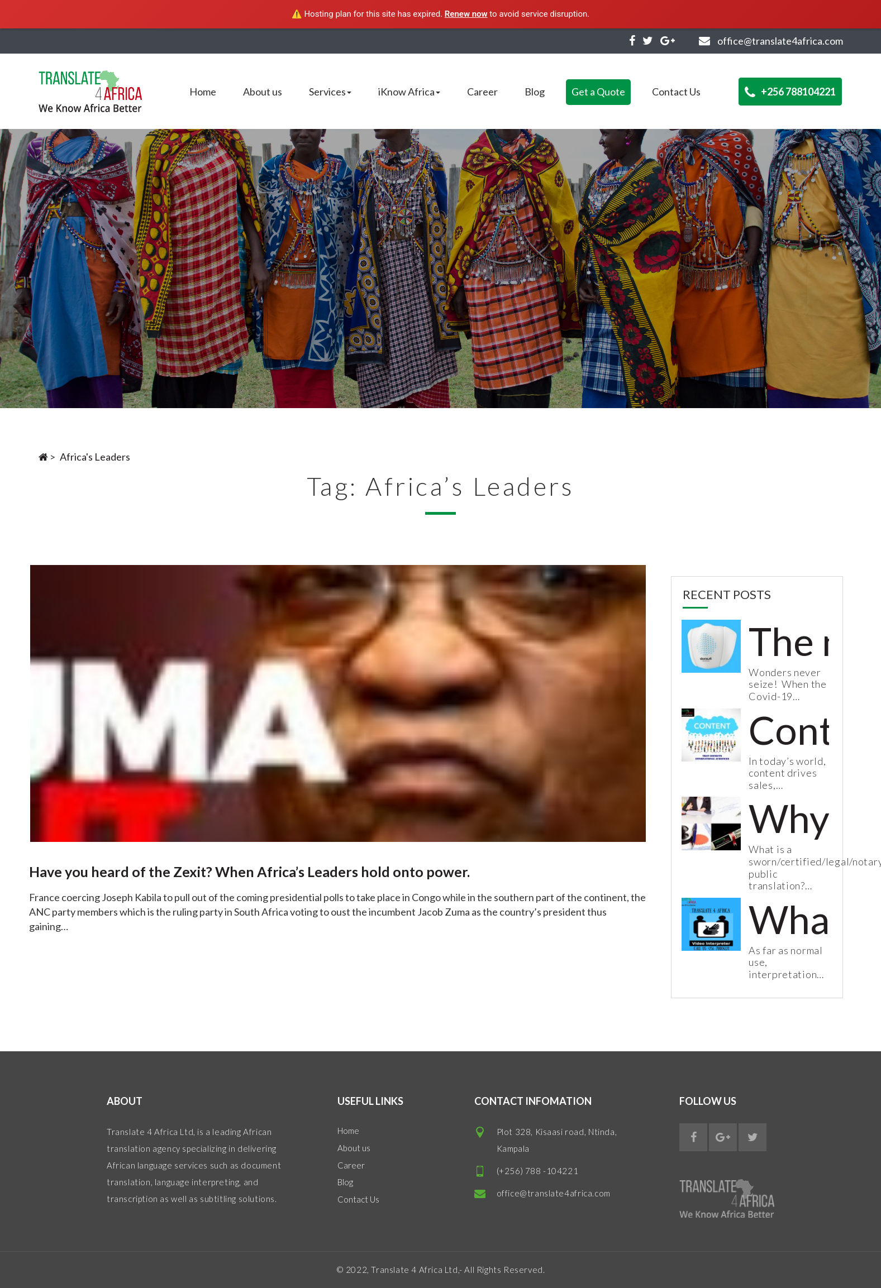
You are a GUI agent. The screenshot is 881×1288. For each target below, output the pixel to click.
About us (262, 91)
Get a (598, 91)
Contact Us (676, 91)
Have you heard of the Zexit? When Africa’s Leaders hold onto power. (249, 871)
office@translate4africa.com (554, 1193)
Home (202, 91)
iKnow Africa (409, 91)
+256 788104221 (790, 92)
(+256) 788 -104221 (538, 1171)
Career (482, 91)
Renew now (466, 14)
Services (330, 91)
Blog (535, 91)
